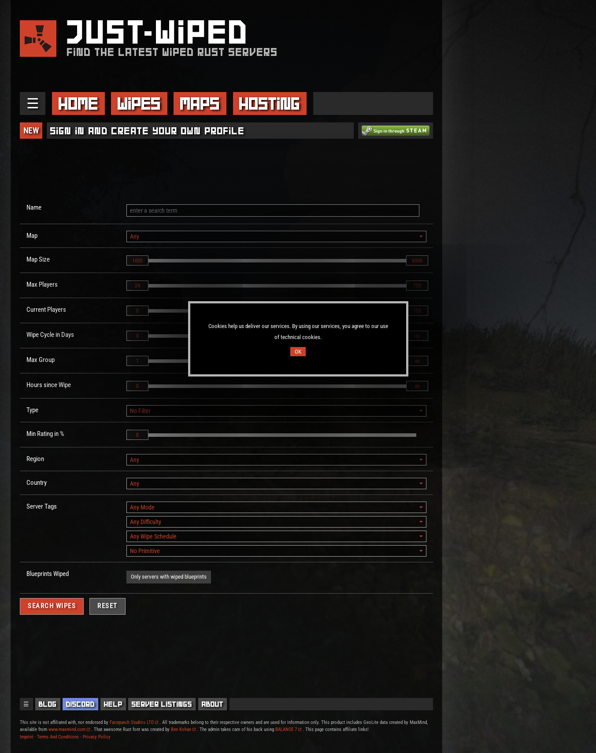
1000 (137, 261)
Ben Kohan (183, 729)
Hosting (269, 103)
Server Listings (162, 704)
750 (417, 286)
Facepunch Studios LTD (134, 722)
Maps (200, 103)
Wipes (139, 103)
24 (137, 286)
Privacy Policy (97, 737)
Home (78, 103)
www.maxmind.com (69, 729)
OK (298, 351)
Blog (48, 704)
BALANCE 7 (288, 729)
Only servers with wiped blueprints (169, 576)
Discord (80, 704)
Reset (107, 606)
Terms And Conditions (58, 737)
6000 (417, 261)
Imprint (26, 737)
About (213, 704)
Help (113, 704)
